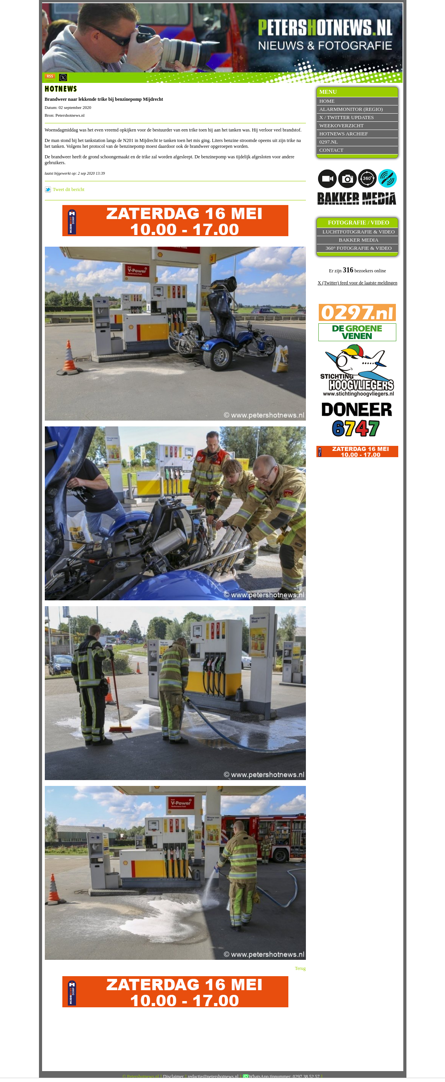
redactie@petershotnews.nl (213, 1076)
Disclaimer (173, 1076)
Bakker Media (359, 240)
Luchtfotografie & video (359, 232)
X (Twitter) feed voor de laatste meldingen (357, 283)
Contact (331, 150)
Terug (300, 968)
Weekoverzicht (341, 125)
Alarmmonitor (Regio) (351, 109)
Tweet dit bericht (69, 189)
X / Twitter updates (346, 117)
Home (326, 101)
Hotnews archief (343, 134)
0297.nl (328, 142)
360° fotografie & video (359, 248)
